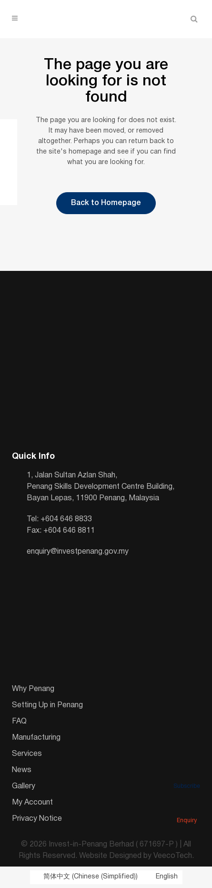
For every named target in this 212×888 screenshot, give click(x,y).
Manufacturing (36, 737)
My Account (32, 802)
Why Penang (33, 689)
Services (27, 754)
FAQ (19, 721)
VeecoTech (172, 856)
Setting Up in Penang (47, 705)
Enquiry (187, 807)
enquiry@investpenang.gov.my (78, 551)
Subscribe (186, 773)
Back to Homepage (106, 203)
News (21, 770)
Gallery (23, 786)
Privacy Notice (37, 819)
